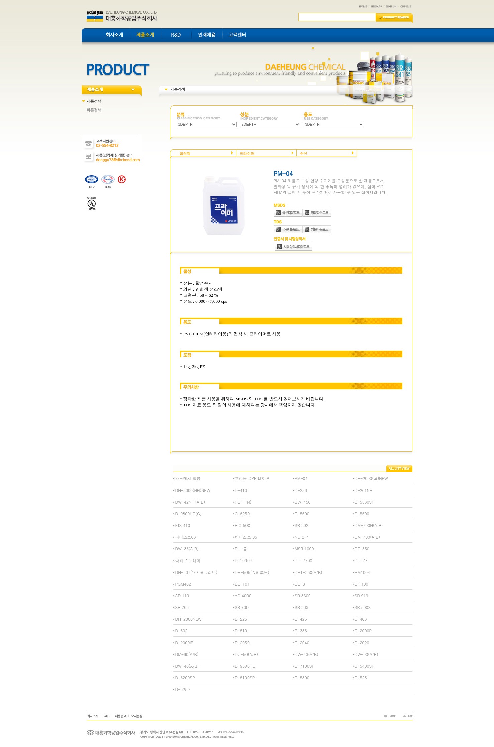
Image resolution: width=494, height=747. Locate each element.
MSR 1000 (304, 548)
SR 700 (242, 607)
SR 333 (301, 607)
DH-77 (361, 560)
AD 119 (182, 595)
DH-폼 (241, 548)
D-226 (301, 490)
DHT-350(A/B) (308, 572)
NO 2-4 (302, 537)
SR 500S (363, 607)
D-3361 (302, 630)
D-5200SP (185, 677)
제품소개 (145, 35)
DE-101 (242, 584)
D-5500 (362, 513)
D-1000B (243, 560)
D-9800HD (245, 666)
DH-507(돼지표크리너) (196, 572)
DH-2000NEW (188, 619)
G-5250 (242, 513)
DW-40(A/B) (187, 666)
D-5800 (302, 677)
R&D (176, 35)
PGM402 (183, 584)
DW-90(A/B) (366, 654)
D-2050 (242, 642)
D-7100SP (304, 666)
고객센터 (237, 35)
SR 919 (361, 595)
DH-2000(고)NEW (371, 478)
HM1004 (362, 572)
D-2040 (302, 642)
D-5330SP (364, 502)
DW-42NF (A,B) (190, 502)
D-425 (301, 619)
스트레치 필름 (188, 478)
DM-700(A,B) (367, 537)
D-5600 (302, 513)
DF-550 (362, 548)
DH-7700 (303, 560)
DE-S (300, 584)
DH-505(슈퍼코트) (252, 572)
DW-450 (302, 502)
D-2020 (362, 642)
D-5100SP (245, 677)
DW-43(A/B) (306, 654)
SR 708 (182, 607)
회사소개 (114, 35)
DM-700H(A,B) (369, 525)
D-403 (361, 619)
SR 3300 (303, 595)
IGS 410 (182, 525)
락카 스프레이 (188, 560)
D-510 (241, 630)
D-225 (241, 619)
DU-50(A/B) (246, 654)
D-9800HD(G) (188, 513)
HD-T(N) (243, 502)
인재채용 (206, 35)
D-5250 (182, 689)
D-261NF (363, 490)
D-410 (241, 490)
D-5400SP (364, 666)
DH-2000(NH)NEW (192, 490)
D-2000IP (184, 642)
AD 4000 (243, 595)
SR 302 (301, 525)
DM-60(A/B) (187, 654)
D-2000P (363, 630)
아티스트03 (185, 537)
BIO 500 (242, 525)
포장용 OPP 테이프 (252, 478)
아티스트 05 (246, 537)
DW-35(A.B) (187, 548)
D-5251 (362, 677)
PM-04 (301, 478)
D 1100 (361, 584)
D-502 (181, 630)
